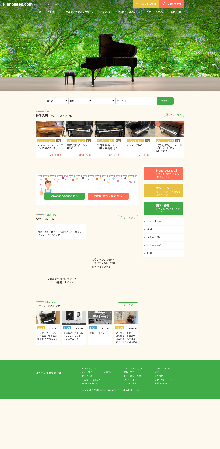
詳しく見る (175, 114)
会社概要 (161, 426)
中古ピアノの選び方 (128, 12)
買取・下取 (175, 12)
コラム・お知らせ (165, 418)
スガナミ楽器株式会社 (48, 424)
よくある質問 (131, 3)
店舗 (159, 422)
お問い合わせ (156, 3)
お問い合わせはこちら (108, 196)
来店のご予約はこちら (64, 196)
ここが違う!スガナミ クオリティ (77, 12)
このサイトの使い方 (154, 12)
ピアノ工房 (105, 12)
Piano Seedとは (91, 433)
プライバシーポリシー (167, 429)
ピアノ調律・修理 (134, 426)
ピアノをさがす (46, 12)
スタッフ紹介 (132, 429)
